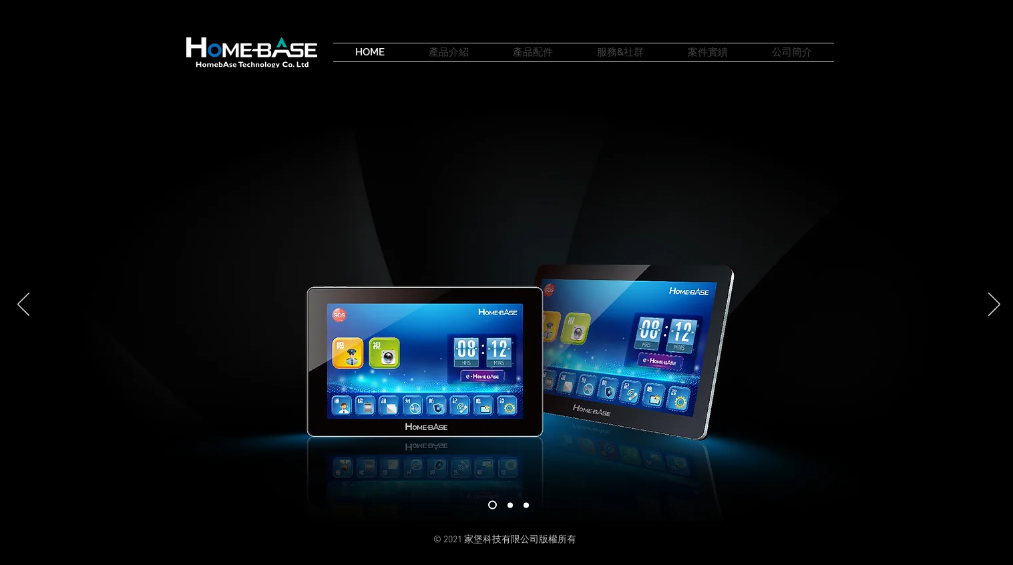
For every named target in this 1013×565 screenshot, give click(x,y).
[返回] (23, 305)
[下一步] (994, 305)
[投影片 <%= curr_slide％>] (526, 505)
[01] (492, 505)
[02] (510, 505)
